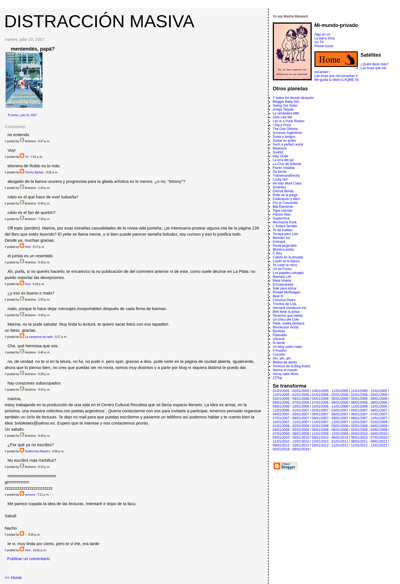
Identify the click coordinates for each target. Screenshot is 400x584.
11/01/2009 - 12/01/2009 (330, 434)
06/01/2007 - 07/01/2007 (369, 414)
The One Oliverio (285, 129)
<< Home (13, 577)
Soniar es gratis (284, 141)
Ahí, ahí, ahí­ (282, 358)
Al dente (279, 343)
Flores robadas (284, 168)
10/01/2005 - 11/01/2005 (330, 391)
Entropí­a (279, 242)
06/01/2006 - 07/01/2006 (291, 403)
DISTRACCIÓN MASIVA (99, 21)
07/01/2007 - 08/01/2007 (291, 418)
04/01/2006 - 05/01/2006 (330, 399)
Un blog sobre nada (287, 347)
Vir (26, 156)
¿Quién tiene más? (375, 64)
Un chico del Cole (286, 319)
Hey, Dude (280, 156)
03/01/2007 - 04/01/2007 (369, 410)
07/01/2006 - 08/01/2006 (330, 403)
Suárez (278, 152)
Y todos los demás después (293, 98)
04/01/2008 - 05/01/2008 (291, 430)
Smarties (279, 187)
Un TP (319, 42)
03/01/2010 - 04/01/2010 (369, 434)
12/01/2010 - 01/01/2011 (330, 441)
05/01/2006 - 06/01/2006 (369, 399)
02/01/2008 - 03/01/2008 (330, 426)
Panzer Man (282, 214)
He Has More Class (287, 183)
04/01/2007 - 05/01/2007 (291, 414)
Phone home (323, 46)
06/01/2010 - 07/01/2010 (369, 438)
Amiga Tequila (283, 109)
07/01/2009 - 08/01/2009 (291, 434)
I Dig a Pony (282, 125)
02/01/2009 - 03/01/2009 (369, 430)
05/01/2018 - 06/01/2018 (291, 449)
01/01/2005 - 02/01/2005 (291, 391)
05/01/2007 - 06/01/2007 (330, 414)
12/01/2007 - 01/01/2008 (369, 422)
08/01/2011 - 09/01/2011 (369, 441)
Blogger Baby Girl (286, 102)
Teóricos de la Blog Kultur (292, 366)
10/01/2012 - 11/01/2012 (330, 445)
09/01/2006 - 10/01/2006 (291, 406)
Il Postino (279, 351)
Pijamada (280, 335)
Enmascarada (283, 284)
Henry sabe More (285, 374)
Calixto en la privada (288, 257)
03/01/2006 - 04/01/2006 (291, 399)
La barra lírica (324, 38)
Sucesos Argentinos (287, 133)
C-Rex (277, 253)
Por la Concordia (285, 203)
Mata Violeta (282, 281)
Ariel (28, 246)
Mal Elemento (283, 207)
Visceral (278, 339)
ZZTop (277, 378)
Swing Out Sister (285, 106)
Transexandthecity (286, 176)
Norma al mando (285, 370)
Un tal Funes (282, 269)
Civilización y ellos (286, 199)
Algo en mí (322, 34)
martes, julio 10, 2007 (23, 115)
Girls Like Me (282, 117)
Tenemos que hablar (288, 316)
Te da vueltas (282, 230)
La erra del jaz (283, 160)
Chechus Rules (284, 300)
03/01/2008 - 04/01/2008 (369, 426)
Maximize (280, 148)
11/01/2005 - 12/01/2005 (369, 391)
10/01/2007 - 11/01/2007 (291, 422)
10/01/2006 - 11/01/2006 (330, 406)
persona (30, 494)
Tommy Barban (34, 172)
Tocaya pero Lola (285, 234)
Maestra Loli (282, 277)
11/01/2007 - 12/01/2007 (330, 422)
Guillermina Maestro (37, 451)
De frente (279, 172)
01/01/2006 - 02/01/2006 (330, 395)
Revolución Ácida (286, 327)
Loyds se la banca (286, 261)
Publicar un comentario (28, 558)
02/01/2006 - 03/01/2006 (369, 395)
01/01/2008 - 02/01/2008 (291, 426)
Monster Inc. (282, 238)
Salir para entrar (285, 288)
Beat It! (278, 296)
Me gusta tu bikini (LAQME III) (336, 80)
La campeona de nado (39, 336)
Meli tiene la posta (286, 312)
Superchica (281, 218)
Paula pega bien (285, 246)
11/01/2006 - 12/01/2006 (369, 406)
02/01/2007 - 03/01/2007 (330, 410)
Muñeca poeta (283, 249)
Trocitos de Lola (284, 304)
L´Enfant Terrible (285, 226)
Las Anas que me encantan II (336, 76)
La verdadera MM (286, 113)
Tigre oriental (282, 211)
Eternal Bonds (283, 191)
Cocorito (279, 354)
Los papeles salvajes (288, 273)
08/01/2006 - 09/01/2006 (369, 403)
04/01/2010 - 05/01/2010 (291, 438)
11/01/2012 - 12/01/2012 (369, 445)
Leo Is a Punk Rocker (289, 121)
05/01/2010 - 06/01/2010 (330, 438)
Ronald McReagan (286, 292)
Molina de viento (285, 362)
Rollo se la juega (285, 195)
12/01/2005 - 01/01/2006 (291, 395)
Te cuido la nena (285, 265)
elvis (28, 550)
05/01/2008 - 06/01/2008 (330, 430)
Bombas (279, 331)
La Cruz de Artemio (287, 164)
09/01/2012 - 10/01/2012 (291, 445)
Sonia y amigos (284, 137)
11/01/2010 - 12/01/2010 (291, 441)
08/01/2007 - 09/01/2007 (330, 418)
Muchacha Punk (285, 222)
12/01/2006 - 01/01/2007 (291, 410)
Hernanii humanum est (289, 308)
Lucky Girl (280, 179)
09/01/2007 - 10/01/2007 (369, 418)
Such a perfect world (288, 144)
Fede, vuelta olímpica (288, 323)
